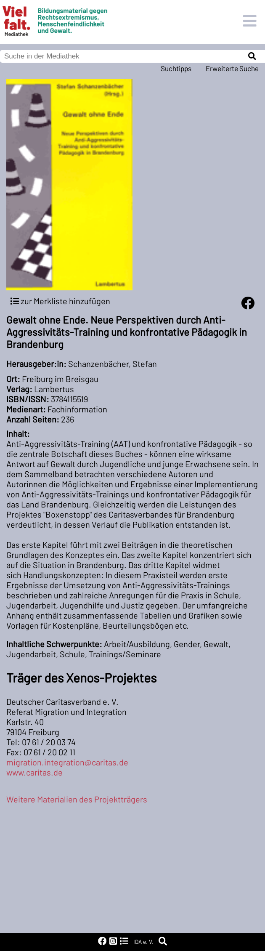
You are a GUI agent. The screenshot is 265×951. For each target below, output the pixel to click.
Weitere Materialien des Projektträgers (76, 799)
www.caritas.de (34, 772)
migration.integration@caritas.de (67, 762)
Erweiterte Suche (232, 68)
